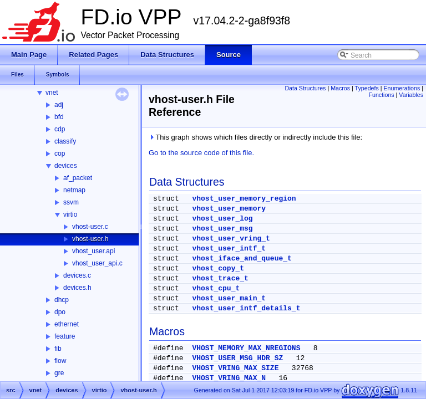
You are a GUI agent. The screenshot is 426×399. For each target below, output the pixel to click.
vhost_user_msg (222, 228)
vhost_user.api (93, 251)
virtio (70, 214)
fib (58, 348)
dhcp (61, 300)
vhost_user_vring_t (231, 238)
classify (65, 141)
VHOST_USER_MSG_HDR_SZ (237, 358)
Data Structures (305, 88)
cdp (59, 129)
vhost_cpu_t (216, 288)
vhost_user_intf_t (229, 248)
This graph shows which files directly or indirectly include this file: (255, 137)
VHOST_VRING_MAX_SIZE (235, 368)
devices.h (77, 287)
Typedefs (367, 88)
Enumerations (402, 88)
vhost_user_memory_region (244, 199)
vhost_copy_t (218, 268)
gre (59, 373)
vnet (51, 92)
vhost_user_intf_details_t (246, 308)
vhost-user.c (90, 227)
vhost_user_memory (229, 208)
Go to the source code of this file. (201, 153)
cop (59, 153)
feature (64, 336)
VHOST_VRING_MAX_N (229, 378)
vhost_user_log (222, 218)
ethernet (66, 324)
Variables (411, 94)
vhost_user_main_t (229, 298)
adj (58, 105)
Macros (340, 88)
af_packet (77, 178)
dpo (59, 312)
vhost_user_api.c (97, 263)
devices (65, 166)
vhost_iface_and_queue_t (241, 258)
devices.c (77, 275)
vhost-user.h (90, 239)
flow (60, 361)
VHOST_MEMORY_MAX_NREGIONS (246, 348)
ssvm (71, 202)
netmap (74, 190)
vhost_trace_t (220, 278)
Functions (381, 94)
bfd (59, 117)
